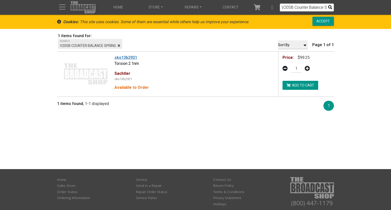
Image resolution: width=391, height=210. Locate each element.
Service (141, 179)
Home (118, 7)
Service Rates (146, 197)
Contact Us (222, 179)
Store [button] (154, 7)
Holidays (219, 204)
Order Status (67, 191)
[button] (272, 7)
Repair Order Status (151, 191)
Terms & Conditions (228, 191)
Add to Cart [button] (300, 85)
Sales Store (66, 185)
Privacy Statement (227, 197)
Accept (323, 21)
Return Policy (223, 185)
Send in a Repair (149, 185)
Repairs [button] (192, 7)
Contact (231, 7)
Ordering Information (73, 197)
